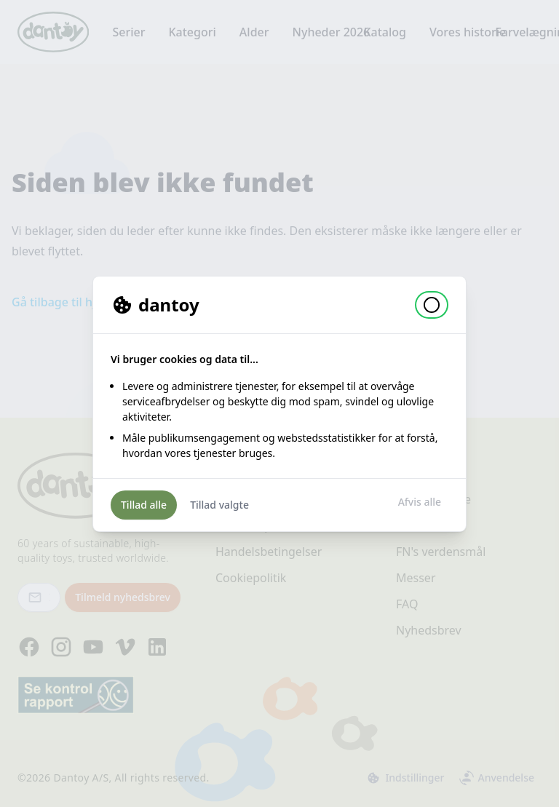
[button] (431, 305)
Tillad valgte (219, 505)
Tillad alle (144, 505)
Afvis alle (419, 502)
